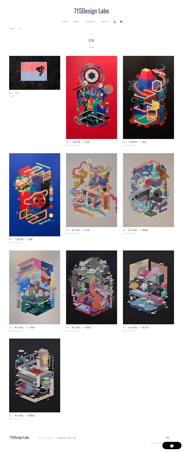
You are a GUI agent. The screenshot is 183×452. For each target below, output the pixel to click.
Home (11, 29)
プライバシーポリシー (46, 438)
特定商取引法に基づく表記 (66, 438)
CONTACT (105, 22)
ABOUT (76, 22)
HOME (65, 22)
